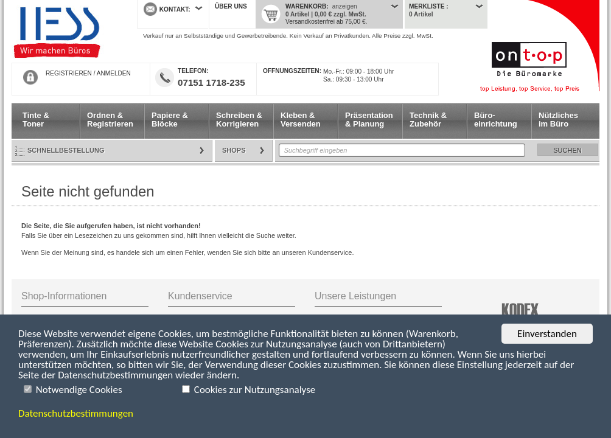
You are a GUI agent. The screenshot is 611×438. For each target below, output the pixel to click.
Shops (234, 150)
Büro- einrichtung (495, 119)
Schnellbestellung (66, 150)
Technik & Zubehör (428, 119)
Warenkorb (305, 6)
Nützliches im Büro (558, 119)
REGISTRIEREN (69, 73)
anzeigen (344, 6)
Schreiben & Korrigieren (239, 119)
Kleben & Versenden (301, 119)
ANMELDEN (114, 73)
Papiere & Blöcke (170, 119)
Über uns (231, 6)
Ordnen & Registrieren (110, 119)
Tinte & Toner (36, 119)
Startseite (65, 31)
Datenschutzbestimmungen (75, 413)
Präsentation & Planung (369, 119)
